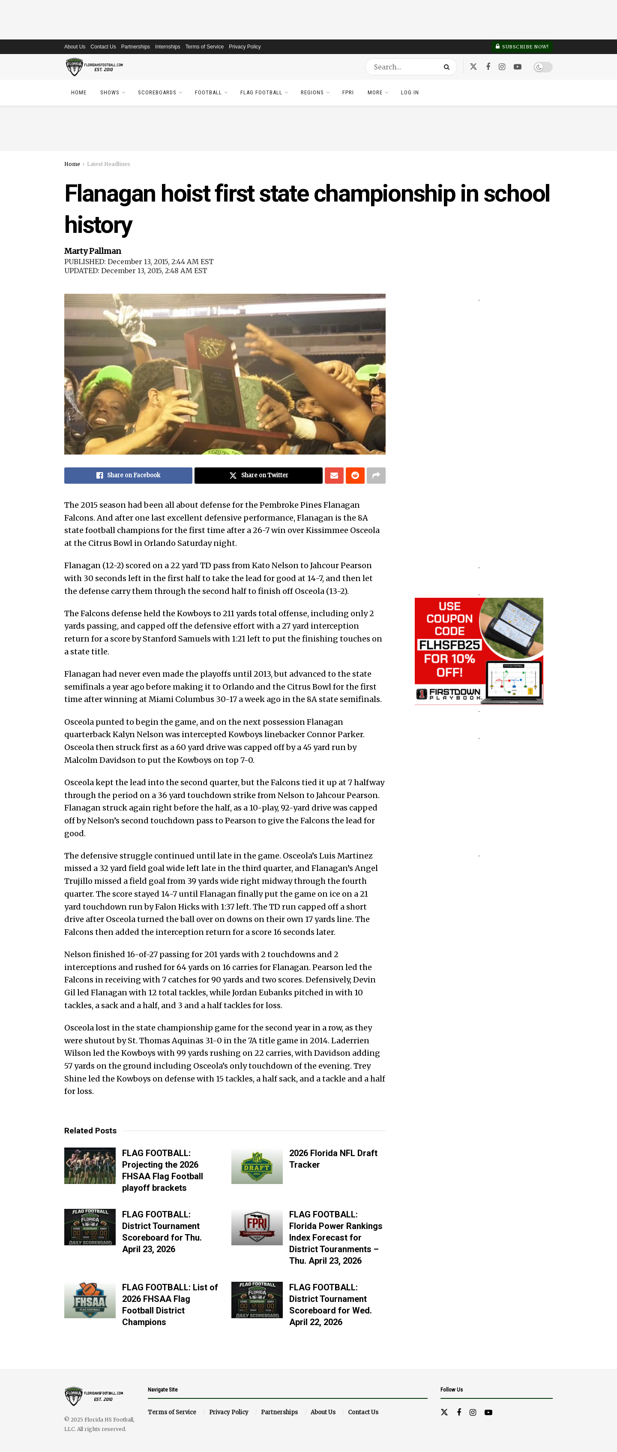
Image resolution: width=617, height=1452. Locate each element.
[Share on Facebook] (128, 475)
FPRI (348, 92)
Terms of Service (205, 47)
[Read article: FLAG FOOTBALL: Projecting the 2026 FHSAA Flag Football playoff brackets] (90, 1166)
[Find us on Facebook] (488, 67)
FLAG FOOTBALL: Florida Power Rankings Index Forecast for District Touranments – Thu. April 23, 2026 (336, 1237)
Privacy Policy (245, 47)
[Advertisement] (308, 19)
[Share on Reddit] (355, 475)
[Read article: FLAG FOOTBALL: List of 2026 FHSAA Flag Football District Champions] (90, 1300)
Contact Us (103, 47)
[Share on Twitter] (259, 475)
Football (208, 92)
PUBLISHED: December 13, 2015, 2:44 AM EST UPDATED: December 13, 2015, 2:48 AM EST (139, 266)
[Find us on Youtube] (517, 67)
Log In (410, 92)
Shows (110, 92)
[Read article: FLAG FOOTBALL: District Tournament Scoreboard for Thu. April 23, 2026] (90, 1227)
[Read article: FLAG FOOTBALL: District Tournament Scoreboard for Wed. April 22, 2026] (257, 1300)
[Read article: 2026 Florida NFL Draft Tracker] (257, 1166)
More (375, 92)
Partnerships (135, 47)
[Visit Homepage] (94, 67)
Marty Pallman (92, 251)
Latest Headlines (108, 164)
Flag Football (261, 92)
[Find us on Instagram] (502, 67)
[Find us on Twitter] (473, 67)
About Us (74, 47)
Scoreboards (157, 92)
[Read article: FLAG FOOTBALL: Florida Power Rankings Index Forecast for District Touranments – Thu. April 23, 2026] (257, 1227)
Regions (312, 92)
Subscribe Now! (522, 46)
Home (79, 92)
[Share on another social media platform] (376, 475)
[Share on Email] (334, 475)
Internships (167, 47)
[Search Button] (448, 66)
